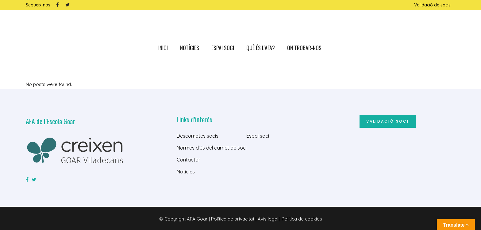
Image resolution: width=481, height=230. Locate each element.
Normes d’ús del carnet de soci (212, 148)
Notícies (186, 172)
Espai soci (257, 136)
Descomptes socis (197, 136)
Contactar (188, 160)
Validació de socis (432, 5)
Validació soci (387, 121)
